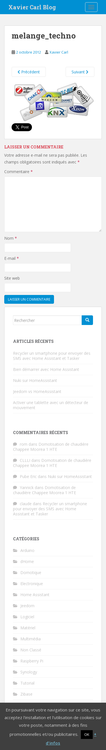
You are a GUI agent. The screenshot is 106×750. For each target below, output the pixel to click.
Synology (28, 672)
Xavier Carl (58, 52)
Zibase (26, 694)
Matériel (27, 627)
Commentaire (18, 171)
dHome (27, 561)
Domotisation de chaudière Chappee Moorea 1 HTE (50, 446)
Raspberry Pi (31, 661)
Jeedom (27, 605)
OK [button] (86, 734)
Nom (10, 238)
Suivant (80, 72)
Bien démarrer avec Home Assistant (46, 369)
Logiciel (27, 616)
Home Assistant (34, 594)
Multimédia (30, 638)
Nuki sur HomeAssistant (35, 380)
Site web (12, 278)
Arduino (27, 550)
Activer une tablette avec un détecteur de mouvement (50, 405)
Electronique (31, 583)
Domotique (30, 572)
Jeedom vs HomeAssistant (37, 391)
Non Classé (30, 650)
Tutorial (27, 683)
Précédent (29, 72)
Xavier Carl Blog (32, 7)
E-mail (11, 258)
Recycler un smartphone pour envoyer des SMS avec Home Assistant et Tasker (51, 355)
